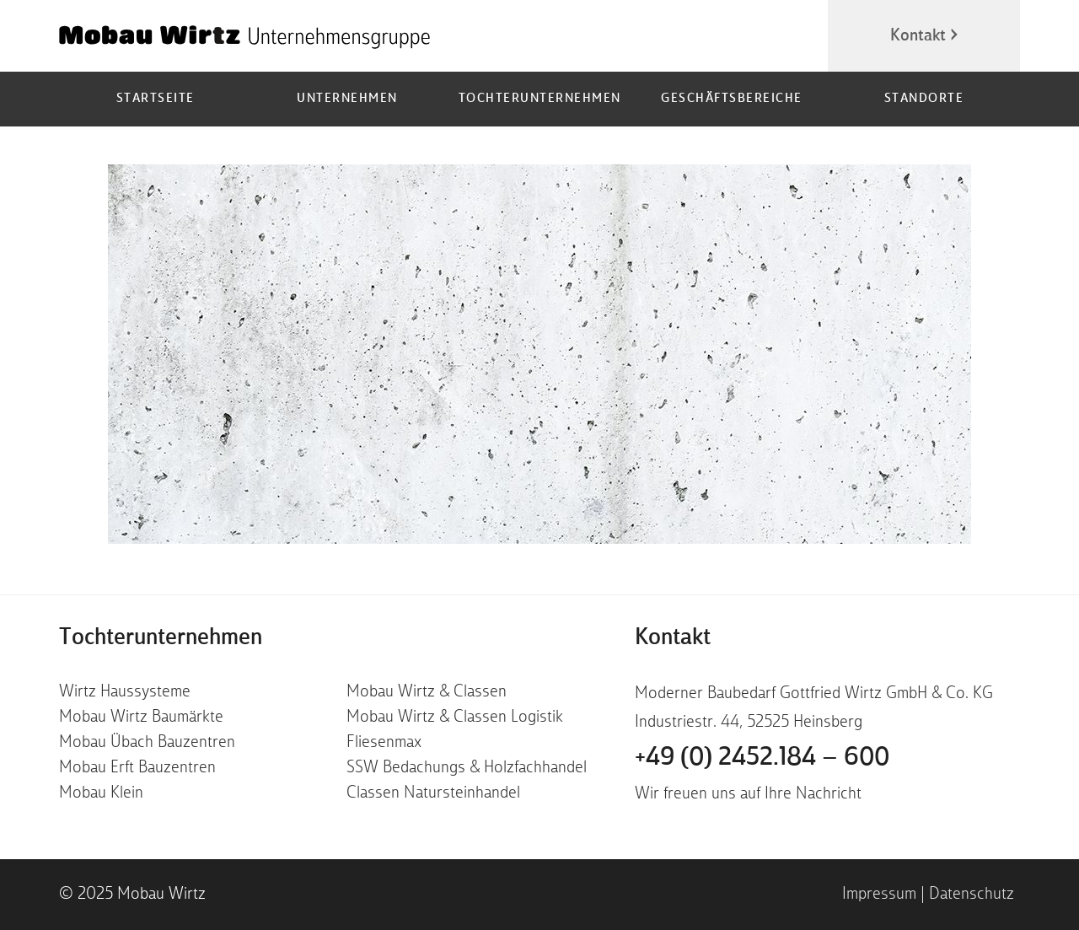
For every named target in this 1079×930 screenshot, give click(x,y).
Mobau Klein (101, 793)
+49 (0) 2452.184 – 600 (762, 758)
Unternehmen (347, 99)
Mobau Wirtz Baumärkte (141, 717)
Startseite (155, 99)
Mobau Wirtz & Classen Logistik (454, 717)
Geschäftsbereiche (732, 99)
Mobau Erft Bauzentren (137, 768)
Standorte (924, 99)
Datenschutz (971, 894)
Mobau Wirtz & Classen (426, 692)
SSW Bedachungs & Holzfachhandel (466, 768)
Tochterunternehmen (540, 99)
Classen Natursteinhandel (433, 793)
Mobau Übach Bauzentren (147, 742)
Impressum (879, 894)
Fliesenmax (383, 742)
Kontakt (918, 36)
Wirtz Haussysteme (125, 692)
